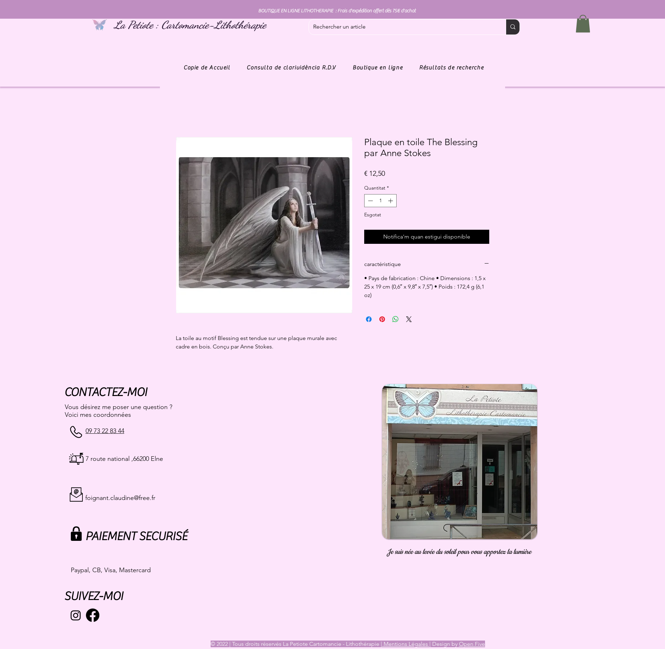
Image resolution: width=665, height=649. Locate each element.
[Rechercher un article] (402, 27)
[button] (583, 23)
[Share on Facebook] (369, 319)
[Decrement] (369, 200)
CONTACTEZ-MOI (105, 392)
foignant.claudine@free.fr (120, 498)
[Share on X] (409, 319)
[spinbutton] (380, 200)
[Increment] (391, 200)
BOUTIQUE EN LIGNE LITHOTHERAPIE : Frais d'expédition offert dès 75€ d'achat (337, 11)
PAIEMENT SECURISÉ (136, 536)
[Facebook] (92, 615)
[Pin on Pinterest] (382, 319)
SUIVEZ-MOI (93, 596)
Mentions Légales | (406, 644)
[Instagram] (75, 615)
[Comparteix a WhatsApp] (395, 319)
